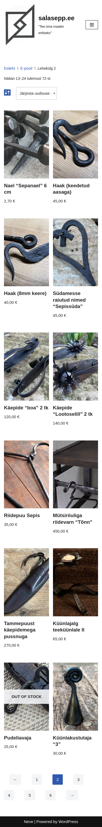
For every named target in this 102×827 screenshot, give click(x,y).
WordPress (68, 821)
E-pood (26, 68)
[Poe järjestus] (36, 93)
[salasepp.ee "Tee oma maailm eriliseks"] (41, 24)
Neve (28, 821)
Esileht (9, 68)
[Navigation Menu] (92, 24)
